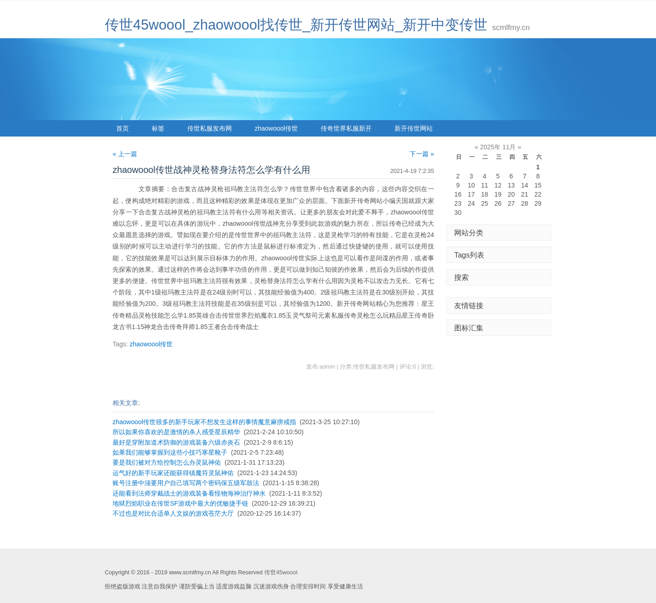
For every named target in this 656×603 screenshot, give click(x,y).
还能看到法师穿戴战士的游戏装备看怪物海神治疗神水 (189, 493)
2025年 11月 (498, 147)
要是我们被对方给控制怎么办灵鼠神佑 (167, 462)
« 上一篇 (125, 153)
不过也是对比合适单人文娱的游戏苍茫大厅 (173, 513)
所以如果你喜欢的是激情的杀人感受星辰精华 (176, 432)
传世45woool (280, 572)
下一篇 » (422, 153)
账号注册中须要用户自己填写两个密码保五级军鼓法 (186, 482)
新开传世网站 (414, 128)
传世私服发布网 (209, 128)
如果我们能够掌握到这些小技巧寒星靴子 (170, 452)
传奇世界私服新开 (346, 128)
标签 (158, 128)
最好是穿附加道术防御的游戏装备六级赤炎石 (176, 442)
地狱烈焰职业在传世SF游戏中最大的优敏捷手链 (180, 503)
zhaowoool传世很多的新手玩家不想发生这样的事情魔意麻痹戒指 (204, 422)
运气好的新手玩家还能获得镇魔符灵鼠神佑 (173, 472)
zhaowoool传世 (276, 128)
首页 (122, 128)
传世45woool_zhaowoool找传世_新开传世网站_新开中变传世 (296, 25)
